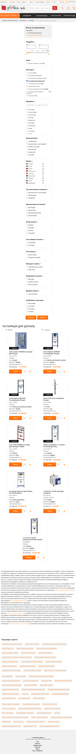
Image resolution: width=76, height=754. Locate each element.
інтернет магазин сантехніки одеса (54, 644)
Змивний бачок (33, 86)
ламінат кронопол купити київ (61, 717)
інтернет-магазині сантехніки (15, 613)
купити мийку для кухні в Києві (45, 657)
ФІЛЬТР (9, 330)
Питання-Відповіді (40, 2)
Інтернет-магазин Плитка (10, 20)
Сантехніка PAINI (24, 698)
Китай (30, 169)
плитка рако (6, 722)
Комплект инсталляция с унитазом (34, 92)
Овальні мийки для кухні (10, 694)
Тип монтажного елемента (36, 189)
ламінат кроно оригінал (39, 717)
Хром (30, 230)
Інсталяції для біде (33, 75)
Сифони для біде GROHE (60, 694)
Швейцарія (31, 183)
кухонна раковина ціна (10, 662)
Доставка (12, 2)
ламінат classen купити (52, 709)
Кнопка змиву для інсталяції (36, 89)
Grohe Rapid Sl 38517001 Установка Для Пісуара (17, 399)
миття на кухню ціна (28, 653)
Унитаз (30, 155)
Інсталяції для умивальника (36, 78)
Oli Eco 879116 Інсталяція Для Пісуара (53, 399)
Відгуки (25, 2)
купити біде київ (7, 648)
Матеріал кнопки (32, 264)
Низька (30, 309)
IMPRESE (31, 126)
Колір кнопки (31, 222)
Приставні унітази (46, 685)
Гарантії (31, 2)
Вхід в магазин (72, 1)
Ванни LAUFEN (21, 676)
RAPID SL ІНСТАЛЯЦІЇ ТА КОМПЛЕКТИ (58, 360)
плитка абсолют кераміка (10, 704)
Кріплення (31, 149)
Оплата (18, 2)
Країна (28, 161)
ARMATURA (31, 112)
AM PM (30, 109)
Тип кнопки (30, 252)
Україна (30, 178)
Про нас (48, 2)
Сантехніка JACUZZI (8, 698)
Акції (28, 60)
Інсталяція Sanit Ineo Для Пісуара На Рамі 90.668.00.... (20, 492)
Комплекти (31, 96)
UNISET (15, 360)
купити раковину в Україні (18, 600)
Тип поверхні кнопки (34, 239)
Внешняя (31, 303)
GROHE (30, 123)
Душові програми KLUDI (10, 689)
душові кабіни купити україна (46, 648)
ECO (48, 406)
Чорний (30, 233)
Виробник (30, 101)
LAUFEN (30, 131)
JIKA (29, 128)
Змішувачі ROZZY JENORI (63, 681)
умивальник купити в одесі (11, 670)
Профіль (30, 198)
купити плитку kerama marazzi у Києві (15, 717)
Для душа (31, 210)
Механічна (31, 255)
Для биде (31, 207)
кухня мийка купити (45, 653)
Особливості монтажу (34, 300)
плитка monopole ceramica (36, 722)
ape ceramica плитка (50, 704)
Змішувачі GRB (46, 681)
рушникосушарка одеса (47, 666)
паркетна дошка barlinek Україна (30, 709)
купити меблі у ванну (9, 666)
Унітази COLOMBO (30, 685)
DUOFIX (49, 453)
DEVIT (30, 118)
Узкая (30, 311)
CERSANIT (31, 115)
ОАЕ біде (25, 694)
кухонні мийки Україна (53, 662)
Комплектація (31, 138)
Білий (30, 225)
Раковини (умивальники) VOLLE (58, 689)
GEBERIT (30, 120)
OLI (29, 134)
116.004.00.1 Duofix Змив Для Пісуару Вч (53, 492)
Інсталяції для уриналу (35, 33)
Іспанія (30, 164)
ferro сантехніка (7, 713)
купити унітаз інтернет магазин (55, 670)
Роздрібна (30, 42)
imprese (57, 713)
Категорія (30, 70)
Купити (15, 371)
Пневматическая (33, 257)
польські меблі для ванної (11, 681)
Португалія (31, 176)
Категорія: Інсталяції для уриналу (46, 20)
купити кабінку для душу (25, 648)
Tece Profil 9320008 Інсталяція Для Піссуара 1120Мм (19, 445)
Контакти (54, 2)
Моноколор (32, 294)
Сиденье (31, 152)
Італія (30, 166)
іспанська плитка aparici (31, 704)
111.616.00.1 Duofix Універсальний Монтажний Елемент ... (32, 539)
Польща (31, 173)
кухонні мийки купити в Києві (63, 590)
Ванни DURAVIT (7, 676)
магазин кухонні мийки (10, 653)
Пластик (30, 269)
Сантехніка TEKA (38, 698)
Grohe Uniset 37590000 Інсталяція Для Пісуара (20, 353)
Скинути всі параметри (35, 35)
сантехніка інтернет (32, 644)
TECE (17, 455)
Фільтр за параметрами (35, 28)
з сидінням (31, 141)
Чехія (30, 180)
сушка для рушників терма (11, 726)
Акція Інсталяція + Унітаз (35, 63)
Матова (30, 245)
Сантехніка (22, 20)
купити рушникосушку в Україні (19, 623)
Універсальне (32, 282)
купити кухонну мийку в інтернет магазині (16, 657)
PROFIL (15, 453)
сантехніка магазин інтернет (12, 644)
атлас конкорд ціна (8, 709)
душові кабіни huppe (44, 713)
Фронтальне (32, 284)
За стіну (30, 306)
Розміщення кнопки (34, 276)
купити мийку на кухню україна (32, 662)
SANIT (17, 502)
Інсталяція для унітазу (35, 84)
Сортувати (46, 330)
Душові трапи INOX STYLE (40, 694)
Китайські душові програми (11, 685)
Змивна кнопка (33, 147)
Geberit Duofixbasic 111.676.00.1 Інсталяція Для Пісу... (54, 445)
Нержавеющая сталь (34, 267)
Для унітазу (31, 215)
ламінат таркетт (53, 722)
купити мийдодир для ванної (49, 726)
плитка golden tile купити (25, 713)
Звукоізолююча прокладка (36, 144)
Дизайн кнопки (32, 291)
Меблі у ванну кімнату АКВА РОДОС (41, 676)
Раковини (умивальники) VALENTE (33, 689)
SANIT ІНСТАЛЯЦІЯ (18, 499)
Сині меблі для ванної (30, 681)
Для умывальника (33, 213)
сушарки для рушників (27, 666)
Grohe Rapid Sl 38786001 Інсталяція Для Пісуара (51, 353)
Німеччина (31, 171)
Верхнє (30, 279)
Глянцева (31, 242)
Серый (30, 228)
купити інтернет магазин (32, 670)
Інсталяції (31, 20)
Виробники (5, 2)
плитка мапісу (18, 722)
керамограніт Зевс (30, 726)
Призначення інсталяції (35, 204)
